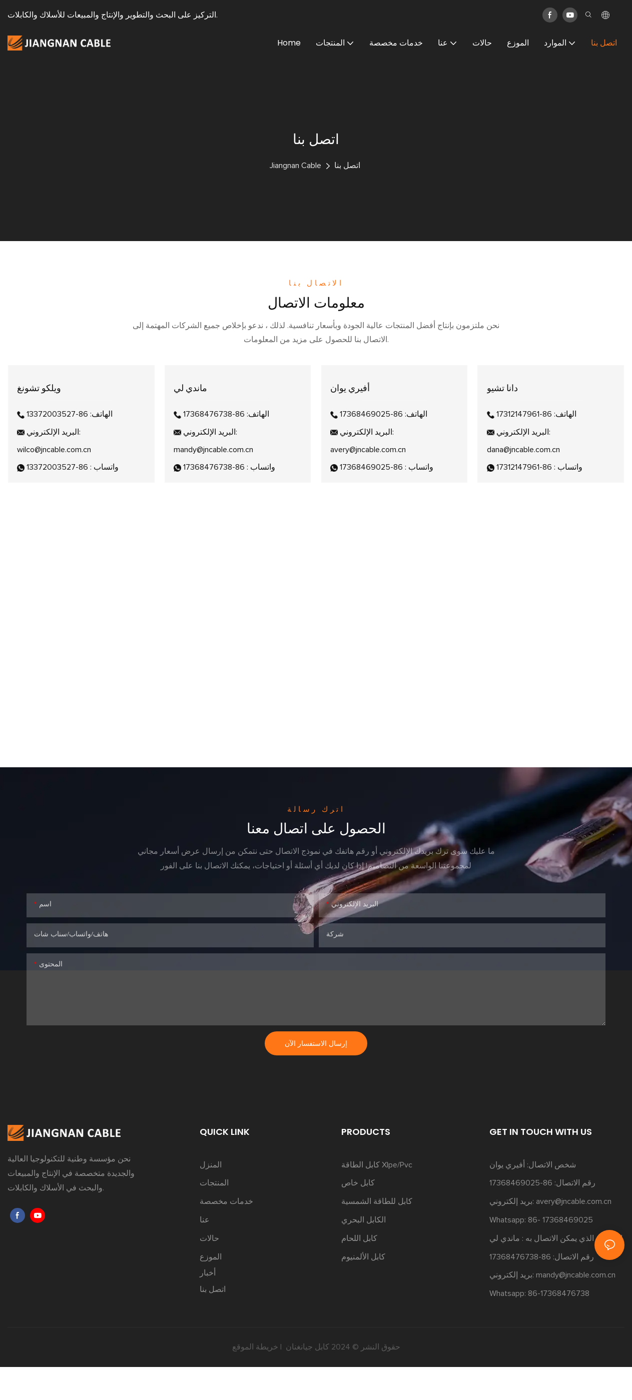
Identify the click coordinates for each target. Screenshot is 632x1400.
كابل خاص (358, 1216)
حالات (209, 1271)
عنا (205, 1253)
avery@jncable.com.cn (573, 1234)
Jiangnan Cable (295, 166)
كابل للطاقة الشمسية (376, 1234)
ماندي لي (195, 404)
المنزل (211, 1198)
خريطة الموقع (255, 1380)
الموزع (211, 1290)
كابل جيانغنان (306, 1380)
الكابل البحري (363, 1253)
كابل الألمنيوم (363, 1290)
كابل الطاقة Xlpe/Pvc (376, 1198)
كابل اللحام (359, 1271)
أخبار (208, 1306)
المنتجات (214, 1216)
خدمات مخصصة (226, 1234)
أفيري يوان (354, 404)
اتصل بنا (347, 166)
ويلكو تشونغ (44, 404)
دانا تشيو (506, 404)
